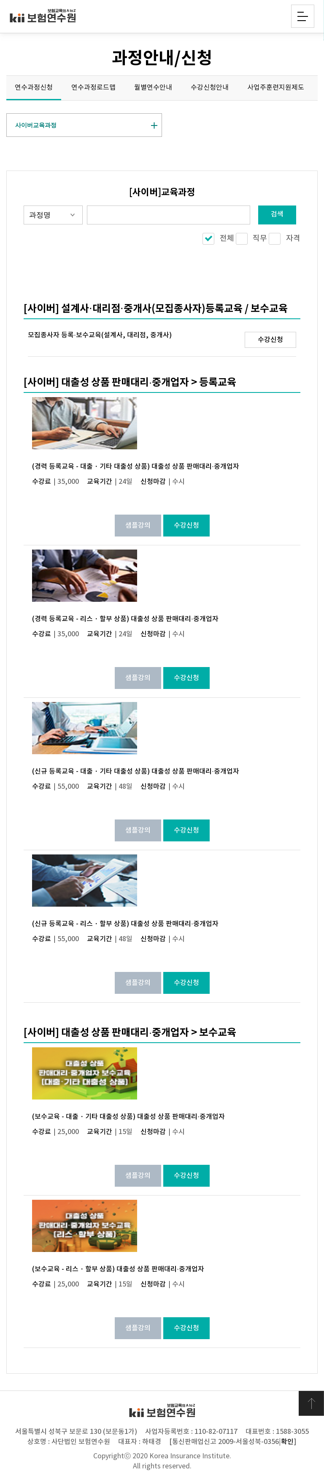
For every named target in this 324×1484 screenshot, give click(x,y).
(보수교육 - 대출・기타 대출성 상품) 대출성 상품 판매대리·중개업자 (128, 1117)
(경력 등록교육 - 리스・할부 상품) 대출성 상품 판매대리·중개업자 (125, 619)
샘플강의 (138, 525)
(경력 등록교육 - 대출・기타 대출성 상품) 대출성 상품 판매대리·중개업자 (135, 466)
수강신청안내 (210, 87)
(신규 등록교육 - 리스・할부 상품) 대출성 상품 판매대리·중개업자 (125, 924)
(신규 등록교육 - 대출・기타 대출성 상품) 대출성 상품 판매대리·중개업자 (135, 771)
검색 (277, 214)
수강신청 (270, 340)
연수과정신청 (34, 87)
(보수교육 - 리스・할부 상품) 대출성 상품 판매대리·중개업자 (118, 1269)
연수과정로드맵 (93, 87)
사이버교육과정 (36, 125)
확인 (287, 1442)
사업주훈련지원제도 (275, 87)
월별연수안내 (153, 87)
